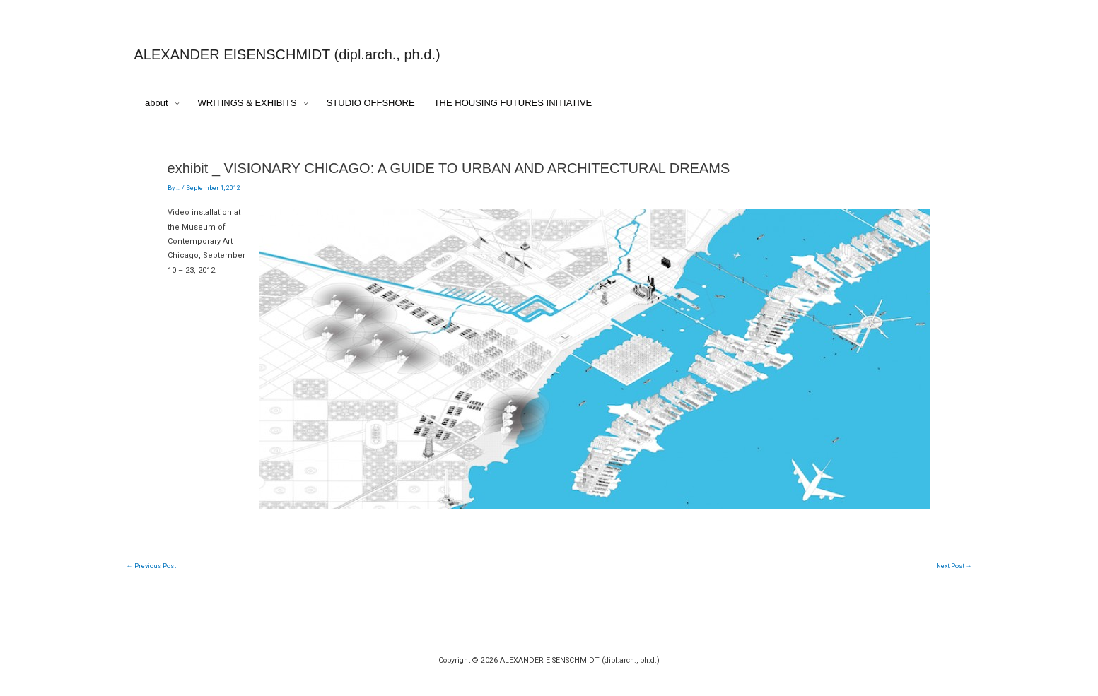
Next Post (954, 566)
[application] (173, 103)
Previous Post (151, 566)
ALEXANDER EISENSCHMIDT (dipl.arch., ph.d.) (287, 54)
